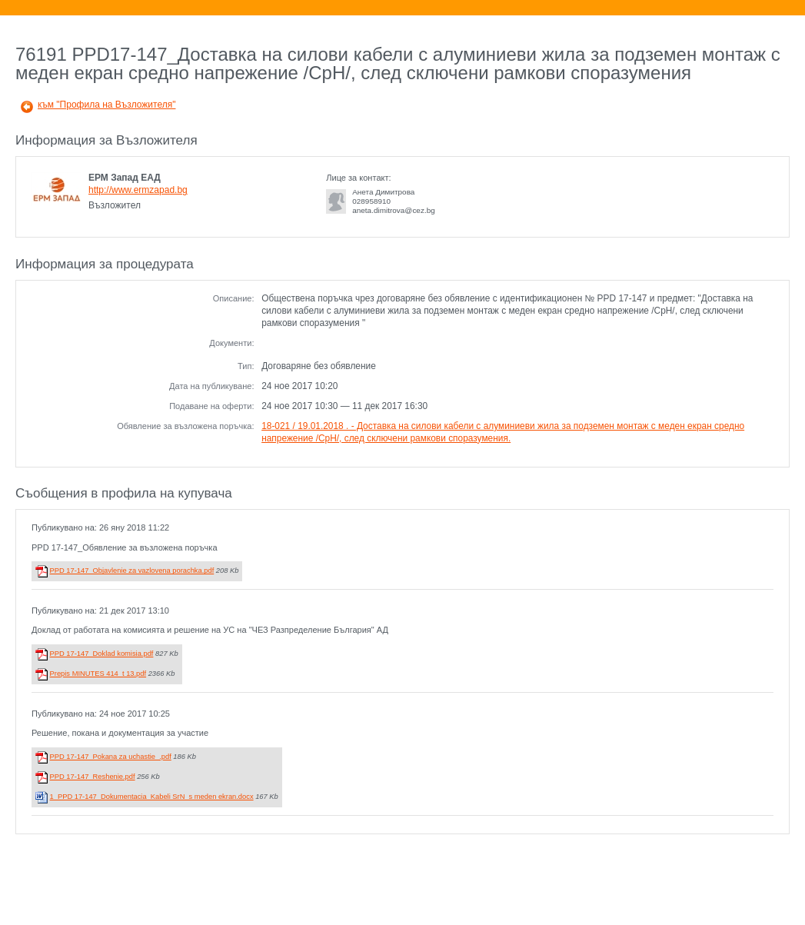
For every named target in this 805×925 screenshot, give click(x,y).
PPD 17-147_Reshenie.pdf (92, 776)
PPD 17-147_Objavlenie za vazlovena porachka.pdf (132, 570)
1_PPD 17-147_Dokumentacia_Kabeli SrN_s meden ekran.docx (152, 796)
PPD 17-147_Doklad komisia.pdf (102, 653)
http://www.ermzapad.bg (138, 190)
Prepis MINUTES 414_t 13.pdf (98, 673)
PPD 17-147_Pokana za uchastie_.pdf (110, 756)
